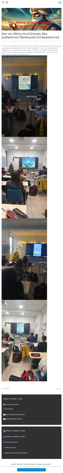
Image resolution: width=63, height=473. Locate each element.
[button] (59, 2)
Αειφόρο (57, 41)
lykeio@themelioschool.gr (12, 419)
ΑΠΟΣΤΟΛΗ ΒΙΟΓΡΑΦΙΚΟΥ (10, 442)
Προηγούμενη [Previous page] (5, 388)
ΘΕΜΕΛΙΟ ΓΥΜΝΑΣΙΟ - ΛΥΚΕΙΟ (20, 41)
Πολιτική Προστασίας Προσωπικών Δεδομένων (31, 469)
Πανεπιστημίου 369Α (10, 404)
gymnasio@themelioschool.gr (14, 414)
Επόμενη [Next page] (58, 388)
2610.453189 (8, 409)
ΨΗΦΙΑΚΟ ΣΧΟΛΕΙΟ (9, 447)
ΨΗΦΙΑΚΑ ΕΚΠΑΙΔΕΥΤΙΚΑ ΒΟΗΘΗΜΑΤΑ (15, 453)
